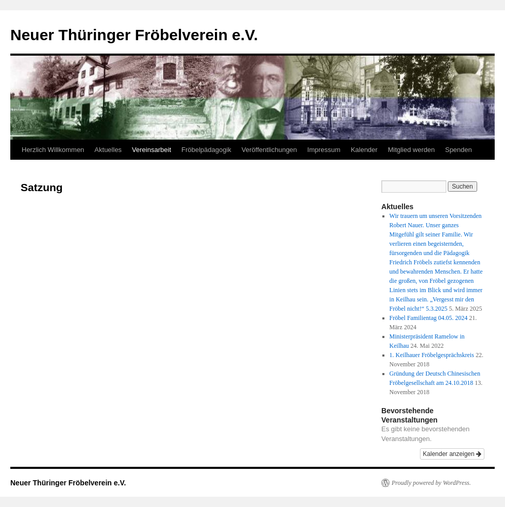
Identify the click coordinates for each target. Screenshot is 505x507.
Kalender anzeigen (452, 454)
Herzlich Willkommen (53, 150)
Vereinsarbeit (151, 150)
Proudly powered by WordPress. (431, 482)
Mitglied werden (411, 150)
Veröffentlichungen (269, 150)
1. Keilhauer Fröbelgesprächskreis (432, 355)
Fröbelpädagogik (206, 150)
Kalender (364, 150)
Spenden (458, 150)
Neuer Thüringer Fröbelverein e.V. (134, 34)
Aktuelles (108, 150)
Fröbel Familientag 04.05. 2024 (429, 318)
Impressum (323, 150)
